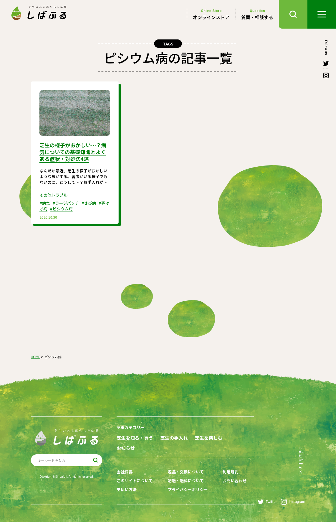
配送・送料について (186, 480)
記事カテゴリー (131, 427)
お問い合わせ (235, 480)
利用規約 (231, 472)
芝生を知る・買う (135, 438)
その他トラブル (53, 195)
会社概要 (125, 472)
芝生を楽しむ (208, 438)
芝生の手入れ (174, 438)
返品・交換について (186, 472)
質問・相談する (257, 14)
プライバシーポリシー (188, 489)
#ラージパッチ (66, 203)
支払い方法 (127, 489)
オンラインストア (211, 14)
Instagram (293, 502)
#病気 (44, 203)
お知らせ (126, 448)
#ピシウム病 (61, 209)
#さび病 (88, 203)
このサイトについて (135, 480)
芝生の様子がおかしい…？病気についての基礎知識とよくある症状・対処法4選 (72, 151)
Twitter (267, 501)
